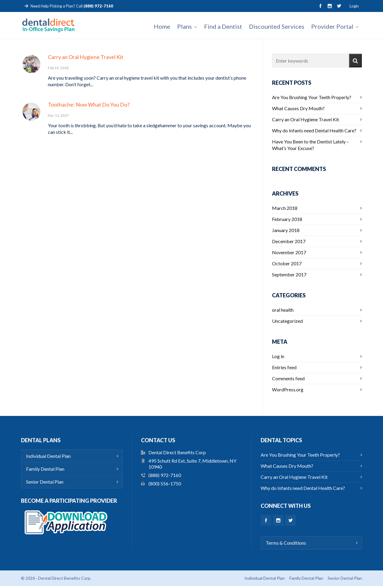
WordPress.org (287, 389)
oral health (283, 310)
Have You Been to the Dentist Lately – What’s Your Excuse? (310, 145)
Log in (278, 356)
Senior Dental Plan (44, 481)
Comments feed (288, 378)
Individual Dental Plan (48, 456)
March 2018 (284, 208)
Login (354, 6)
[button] (355, 60)
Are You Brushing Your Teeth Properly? (311, 97)
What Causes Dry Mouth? (298, 108)
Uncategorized (287, 321)
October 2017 (287, 263)
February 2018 (287, 219)
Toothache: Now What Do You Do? (89, 104)
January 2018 (286, 230)
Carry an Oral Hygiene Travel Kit (85, 57)
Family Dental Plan (45, 469)
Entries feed (284, 367)
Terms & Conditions (286, 543)
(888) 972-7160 (164, 475)
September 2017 (289, 274)
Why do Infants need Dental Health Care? (314, 130)
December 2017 (289, 241)
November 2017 (289, 252)
